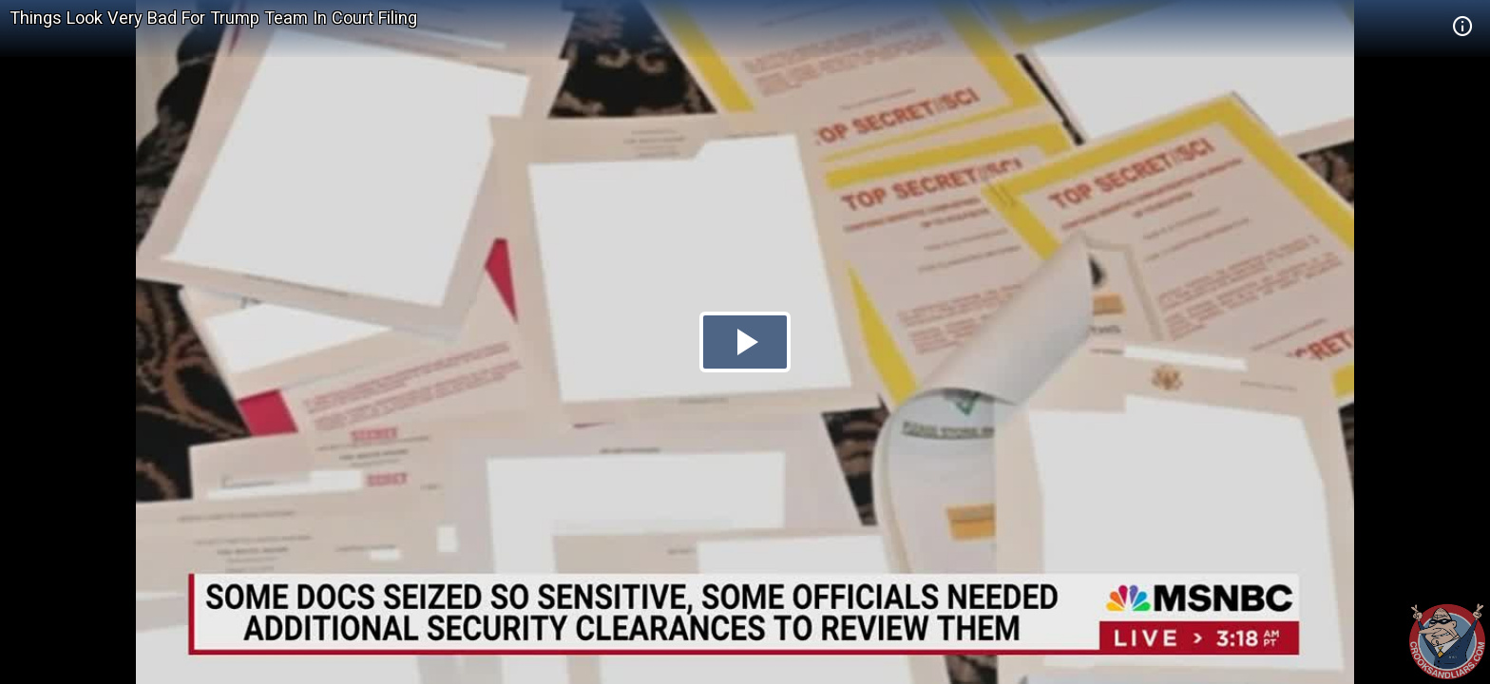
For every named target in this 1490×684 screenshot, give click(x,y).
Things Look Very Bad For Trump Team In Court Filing (213, 18)
